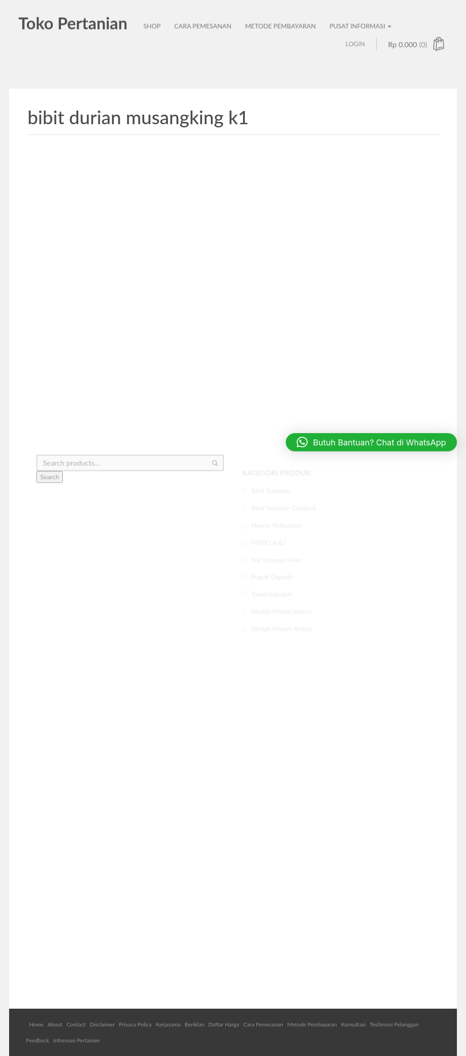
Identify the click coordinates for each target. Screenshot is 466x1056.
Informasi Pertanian (76, 1040)
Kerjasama (168, 1024)
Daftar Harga (223, 1024)
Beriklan (194, 1024)
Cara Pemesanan (263, 1024)
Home (36, 1024)
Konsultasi (353, 1024)
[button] (371, 442)
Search (49, 491)
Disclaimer (102, 1024)
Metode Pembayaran (312, 1024)
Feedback (37, 1040)
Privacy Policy (135, 1024)
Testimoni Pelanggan (394, 1024)
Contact (76, 1024)
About (54, 1024)
